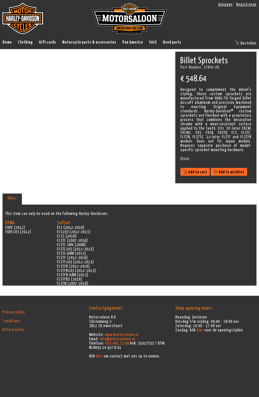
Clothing (25, 42)
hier (99, 356)
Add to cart (195, 172)
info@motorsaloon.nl (117, 339)
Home (7, 42)
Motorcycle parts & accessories (89, 42)
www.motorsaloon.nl (121, 335)
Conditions (11, 321)
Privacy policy (14, 312)
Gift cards (47, 42)
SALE (153, 42)
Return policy (14, 330)
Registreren (246, 5)
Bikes (12, 198)
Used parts (172, 42)
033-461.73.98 (117, 343)
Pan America (132, 42)
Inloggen (225, 5)
